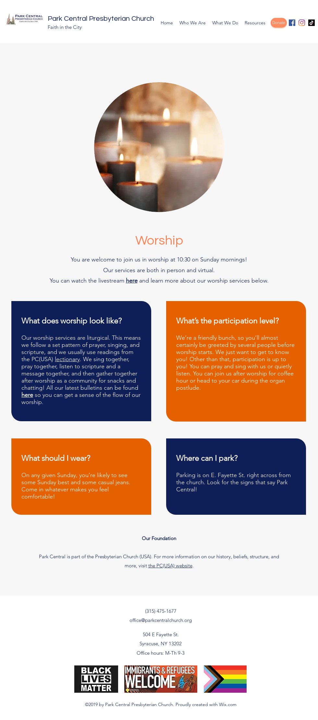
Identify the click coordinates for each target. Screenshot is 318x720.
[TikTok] (311, 22)
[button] (192, 23)
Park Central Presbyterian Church (101, 18)
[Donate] (279, 23)
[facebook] (292, 22)
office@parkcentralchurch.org (160, 620)
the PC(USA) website (170, 565)
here (132, 280)
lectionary (67, 359)
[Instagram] (302, 22)
